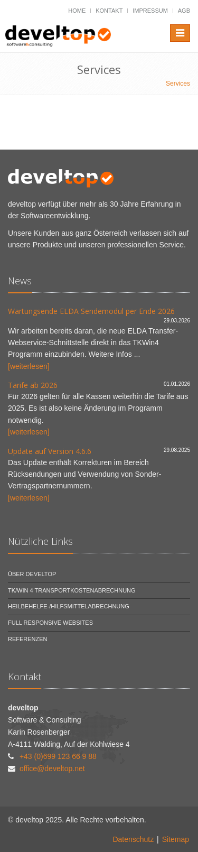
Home (77, 10)
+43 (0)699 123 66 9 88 (58, 756)
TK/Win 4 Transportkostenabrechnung (72, 590)
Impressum (150, 10)
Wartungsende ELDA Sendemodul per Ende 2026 (91, 311)
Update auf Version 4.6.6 (49, 451)
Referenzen (28, 639)
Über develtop (32, 574)
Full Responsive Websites (50, 622)
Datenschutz (133, 839)
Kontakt (109, 10)
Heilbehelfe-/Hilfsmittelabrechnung (68, 606)
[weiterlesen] (29, 366)
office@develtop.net (52, 768)
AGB (184, 10)
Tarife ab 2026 (33, 385)
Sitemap (175, 839)
